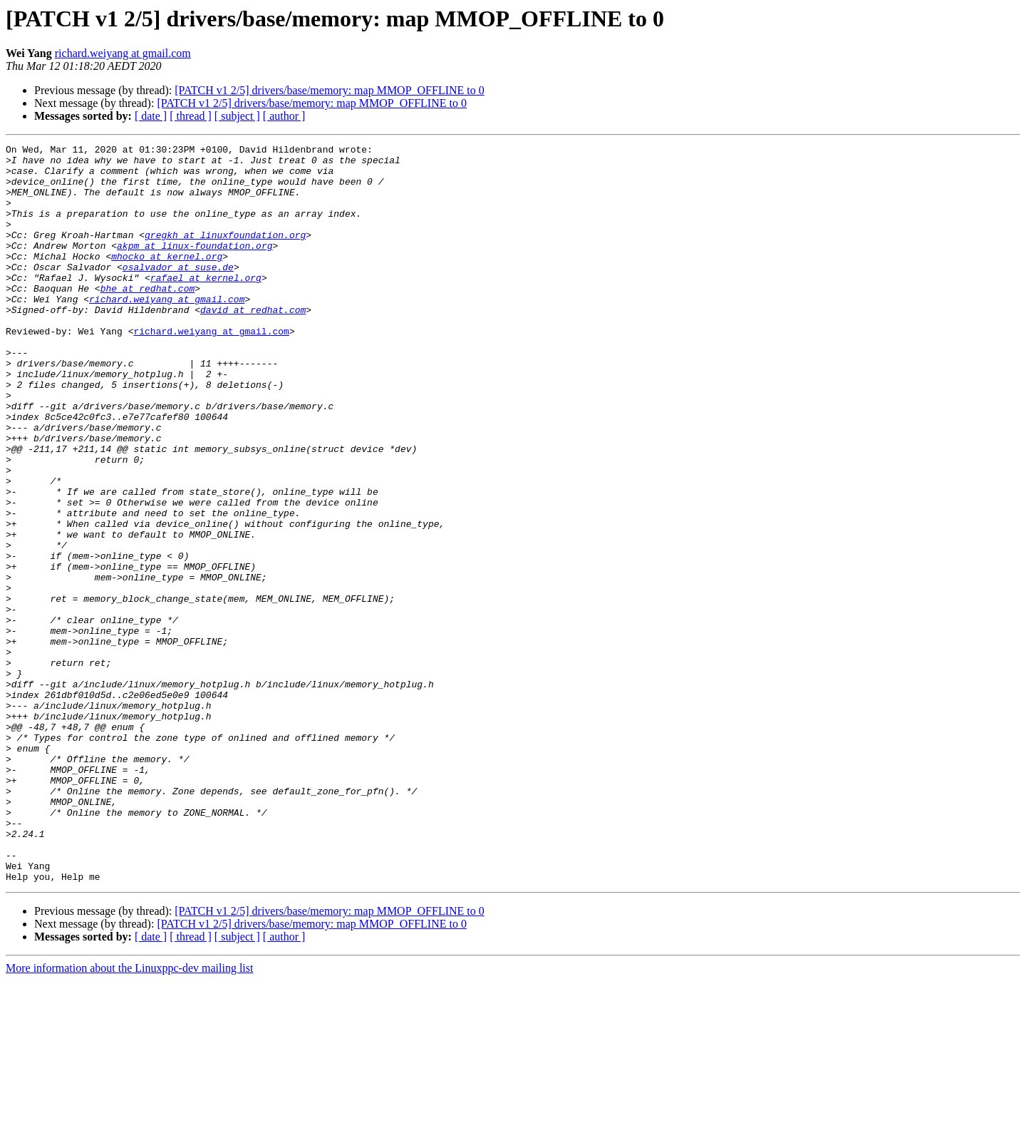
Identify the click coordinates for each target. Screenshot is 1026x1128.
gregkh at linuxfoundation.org (225, 253)
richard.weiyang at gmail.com (123, 53)
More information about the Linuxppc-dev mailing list (129, 1115)
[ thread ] (191, 116)
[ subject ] (237, 116)
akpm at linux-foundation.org (194, 266)
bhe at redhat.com (147, 318)
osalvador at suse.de (178, 292)
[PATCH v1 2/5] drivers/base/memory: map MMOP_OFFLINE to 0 (329, 90)
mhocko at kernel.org (166, 279)
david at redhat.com (253, 343)
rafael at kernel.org (205, 305)
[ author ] (284, 116)
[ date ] (151, 116)
